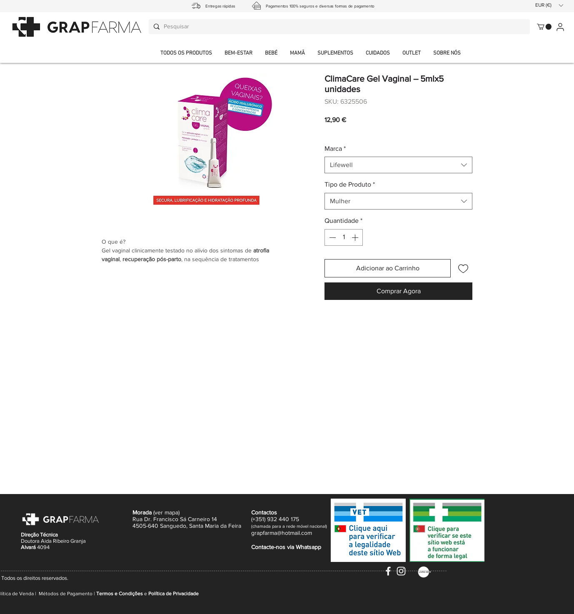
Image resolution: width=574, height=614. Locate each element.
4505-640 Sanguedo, (160, 525)
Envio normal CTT (372, 131)
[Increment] (356, 237)
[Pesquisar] (338, 26)
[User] (560, 27)
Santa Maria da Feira (215, 525)
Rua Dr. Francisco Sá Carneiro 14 (174, 519)
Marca (335, 148)
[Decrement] (331, 237)
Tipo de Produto (349, 184)
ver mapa (166, 512)
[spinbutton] (343, 237)
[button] (447, 53)
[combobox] (398, 165)
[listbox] (549, 5)
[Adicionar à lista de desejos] (463, 268)
